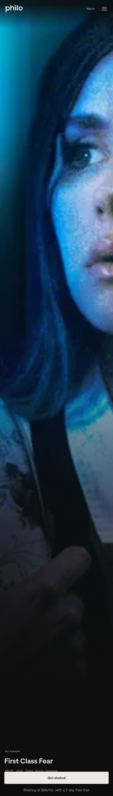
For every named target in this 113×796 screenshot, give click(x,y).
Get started (57, 778)
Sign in (91, 8)
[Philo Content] (104, 8)
